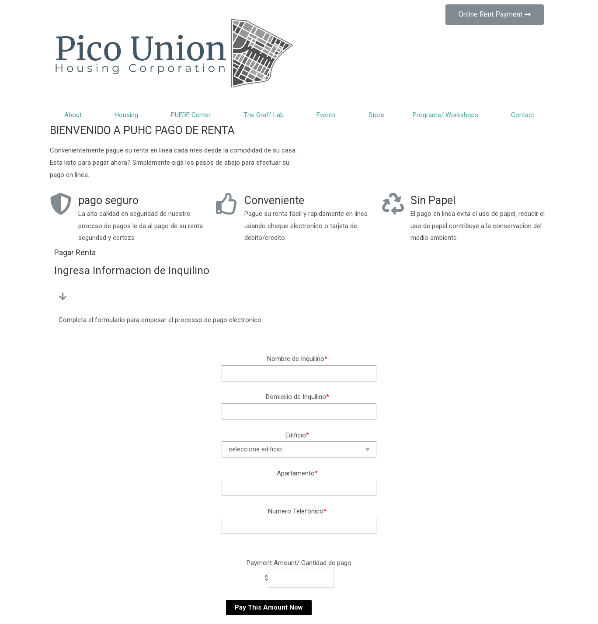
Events (328, 115)
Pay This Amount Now (269, 607)
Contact (522, 115)
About (75, 115)
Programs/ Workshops (448, 115)
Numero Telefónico (297, 511)
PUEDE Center (193, 115)
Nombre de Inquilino (297, 359)
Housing (129, 115)
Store (376, 115)
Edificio (297, 435)
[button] (494, 14)
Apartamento (297, 473)
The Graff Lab (265, 115)
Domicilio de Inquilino (297, 397)
